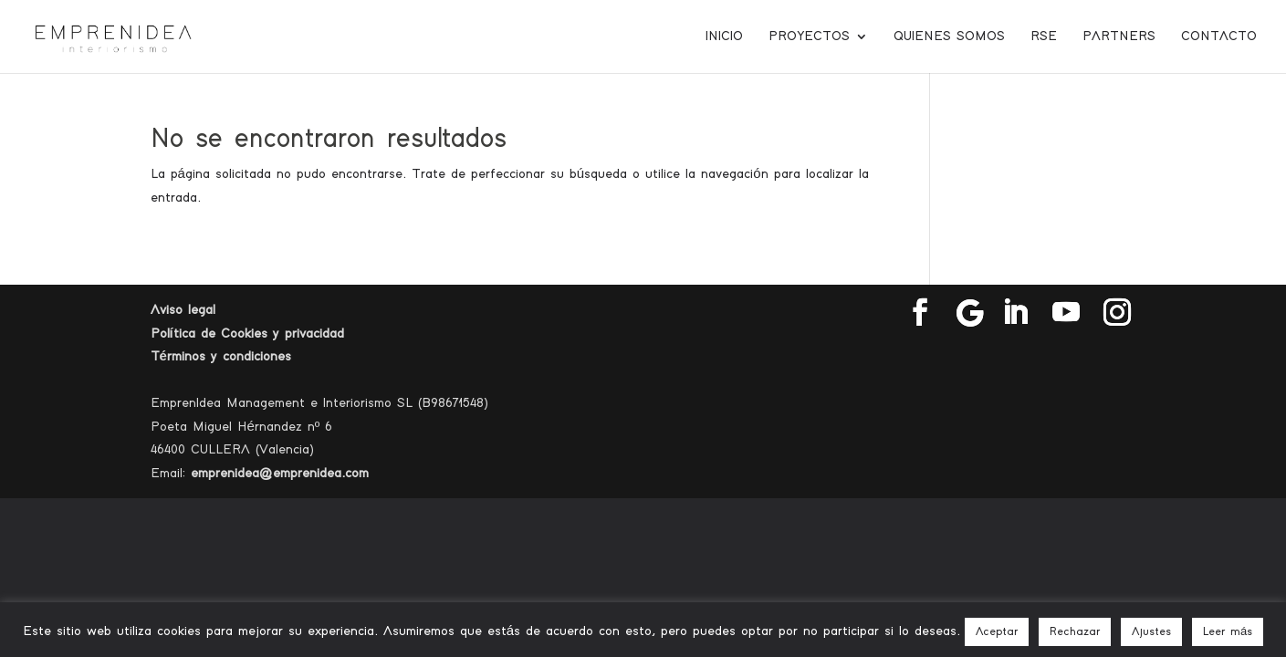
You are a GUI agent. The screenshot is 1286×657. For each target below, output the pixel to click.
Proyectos (809, 36)
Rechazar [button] (1075, 632)
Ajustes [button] (1151, 632)
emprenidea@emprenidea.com (280, 473)
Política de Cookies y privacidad (247, 333)
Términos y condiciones (221, 356)
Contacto (1219, 36)
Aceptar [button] (997, 632)
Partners (1118, 36)
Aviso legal (183, 310)
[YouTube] (1066, 313)
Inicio (724, 36)
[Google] (970, 313)
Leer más (1227, 632)
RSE (1043, 36)
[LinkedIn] (1015, 313)
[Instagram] (1117, 313)
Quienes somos (949, 36)
